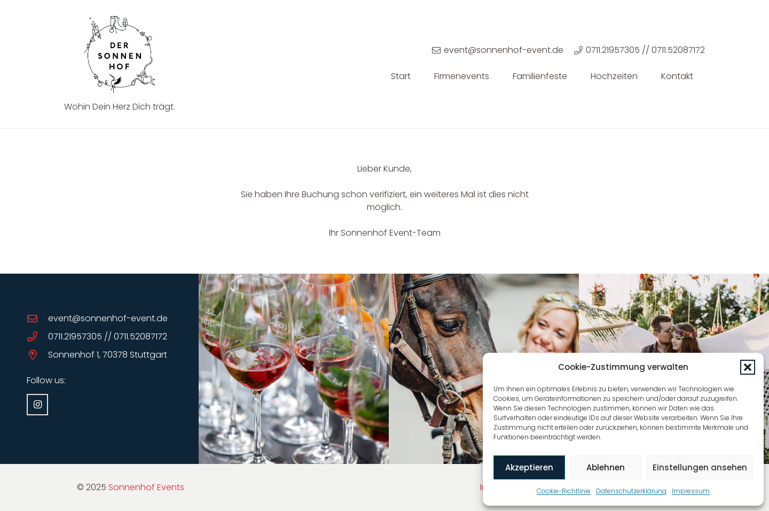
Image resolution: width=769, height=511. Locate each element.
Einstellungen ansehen (700, 467)
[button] (747, 367)
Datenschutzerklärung (631, 490)
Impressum (691, 490)
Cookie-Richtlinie (564, 490)
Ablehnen (605, 467)
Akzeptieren (529, 467)
